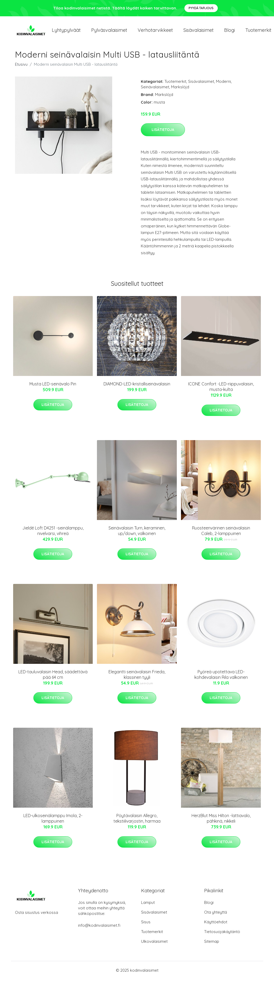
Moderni (223, 85)
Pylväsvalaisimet (109, 32)
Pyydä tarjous (201, 8)
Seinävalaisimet (155, 90)
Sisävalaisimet (198, 32)
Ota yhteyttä (215, 915)
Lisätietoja (163, 133)
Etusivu (21, 67)
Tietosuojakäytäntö (222, 935)
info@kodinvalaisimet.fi (99, 928)
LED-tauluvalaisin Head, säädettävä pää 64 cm (52, 678)
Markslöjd (180, 90)
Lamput (148, 906)
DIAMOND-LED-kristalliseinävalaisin (137, 387)
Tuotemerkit (175, 85)
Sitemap (211, 945)
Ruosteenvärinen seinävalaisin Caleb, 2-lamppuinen (221, 534)
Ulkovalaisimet (154, 945)
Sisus (146, 925)
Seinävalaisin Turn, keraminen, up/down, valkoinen (136, 534)
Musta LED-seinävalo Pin (52, 387)
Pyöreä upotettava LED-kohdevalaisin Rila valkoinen (221, 678)
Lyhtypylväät (66, 32)
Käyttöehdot (215, 925)
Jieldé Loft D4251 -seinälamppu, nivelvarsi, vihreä (53, 534)
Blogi (229, 32)
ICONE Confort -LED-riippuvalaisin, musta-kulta (221, 390)
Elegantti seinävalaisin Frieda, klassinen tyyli (136, 678)
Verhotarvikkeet (155, 32)
